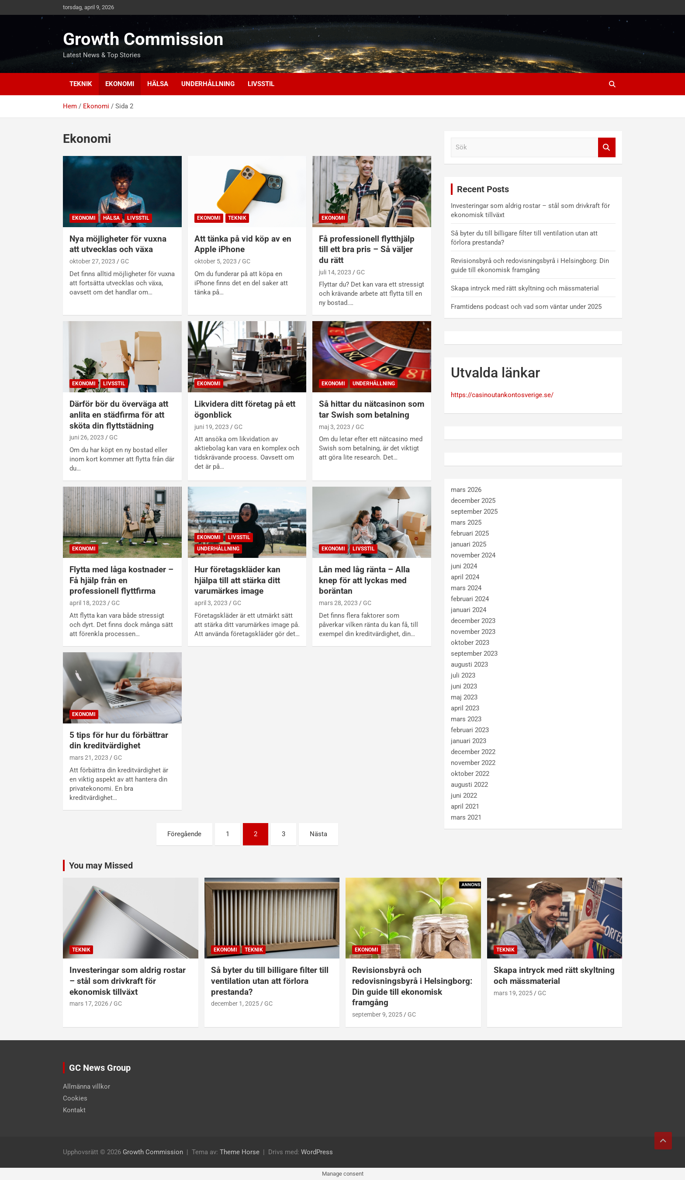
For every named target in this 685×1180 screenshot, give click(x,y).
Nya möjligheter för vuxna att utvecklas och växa (117, 244)
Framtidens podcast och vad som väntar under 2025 (526, 307)
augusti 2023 (469, 664)
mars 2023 (466, 719)
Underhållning (208, 84)
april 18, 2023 (87, 602)
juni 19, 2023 (211, 426)
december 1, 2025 (235, 1003)
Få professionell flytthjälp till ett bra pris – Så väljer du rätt (367, 249)
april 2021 (465, 806)
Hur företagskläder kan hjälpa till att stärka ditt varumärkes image (237, 580)
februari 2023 (470, 730)
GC (125, 261)
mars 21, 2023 (88, 757)
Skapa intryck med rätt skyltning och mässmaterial (525, 288)
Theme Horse (239, 1152)
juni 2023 (464, 686)
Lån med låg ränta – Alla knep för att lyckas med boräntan (364, 580)
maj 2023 (464, 697)
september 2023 (474, 653)
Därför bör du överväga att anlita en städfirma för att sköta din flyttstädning (118, 414)
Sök (607, 147)
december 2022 (473, 752)
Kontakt (74, 1110)
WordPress (317, 1152)
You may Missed (101, 865)
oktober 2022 (470, 774)
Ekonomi (119, 84)
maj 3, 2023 (334, 426)
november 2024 (473, 555)
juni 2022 (464, 795)
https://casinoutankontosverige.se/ (502, 395)
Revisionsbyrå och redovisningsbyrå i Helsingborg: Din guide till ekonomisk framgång (412, 986)
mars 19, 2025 (513, 993)
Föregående (184, 834)
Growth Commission (143, 39)
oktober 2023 (470, 643)
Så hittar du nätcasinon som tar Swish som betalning (371, 409)
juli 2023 (463, 675)
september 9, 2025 (377, 1014)
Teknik (80, 84)
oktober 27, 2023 (92, 261)
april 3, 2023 (211, 602)
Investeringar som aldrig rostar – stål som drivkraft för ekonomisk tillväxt (127, 981)
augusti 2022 (469, 785)
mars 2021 (466, 817)
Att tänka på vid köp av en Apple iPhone (242, 244)
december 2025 (473, 501)
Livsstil (261, 84)
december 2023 (473, 621)
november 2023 (473, 632)
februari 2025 (470, 533)
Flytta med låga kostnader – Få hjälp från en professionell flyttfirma (121, 580)
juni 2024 (464, 566)
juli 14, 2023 (335, 272)
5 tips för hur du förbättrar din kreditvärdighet (118, 740)
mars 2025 (466, 522)
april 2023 (465, 708)
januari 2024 (468, 610)
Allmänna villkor (86, 1086)
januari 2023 (468, 741)
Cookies (75, 1098)
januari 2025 (468, 544)
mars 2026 (466, 490)
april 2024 (465, 577)
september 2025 (474, 512)
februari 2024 (470, 599)
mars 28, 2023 (338, 602)
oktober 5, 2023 (215, 261)
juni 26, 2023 (86, 437)
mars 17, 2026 (88, 1003)
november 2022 (473, 763)
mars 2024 (466, 588)
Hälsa (157, 84)
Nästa (318, 834)
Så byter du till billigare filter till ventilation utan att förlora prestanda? (270, 981)
